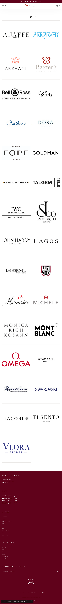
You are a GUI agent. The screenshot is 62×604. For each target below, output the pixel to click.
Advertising (4, 516)
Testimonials (5, 535)
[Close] (60, 2)
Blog (3, 528)
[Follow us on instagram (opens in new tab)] (32, 582)
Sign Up (4, 547)
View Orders (5, 552)
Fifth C (3, 523)
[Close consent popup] (32, 601)
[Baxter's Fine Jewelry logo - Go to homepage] (31, 6)
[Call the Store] (5, 482)
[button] (6, 6)
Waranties (4, 558)
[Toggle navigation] (2, 6)
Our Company (5, 530)
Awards (3, 519)
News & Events (5, 526)
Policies (3, 554)
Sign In (3, 549)
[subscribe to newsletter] (58, 571)
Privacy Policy (22, 601)
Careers (3, 532)
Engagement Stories (7, 521)
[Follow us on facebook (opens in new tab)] (29, 582)
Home (31, 12)
